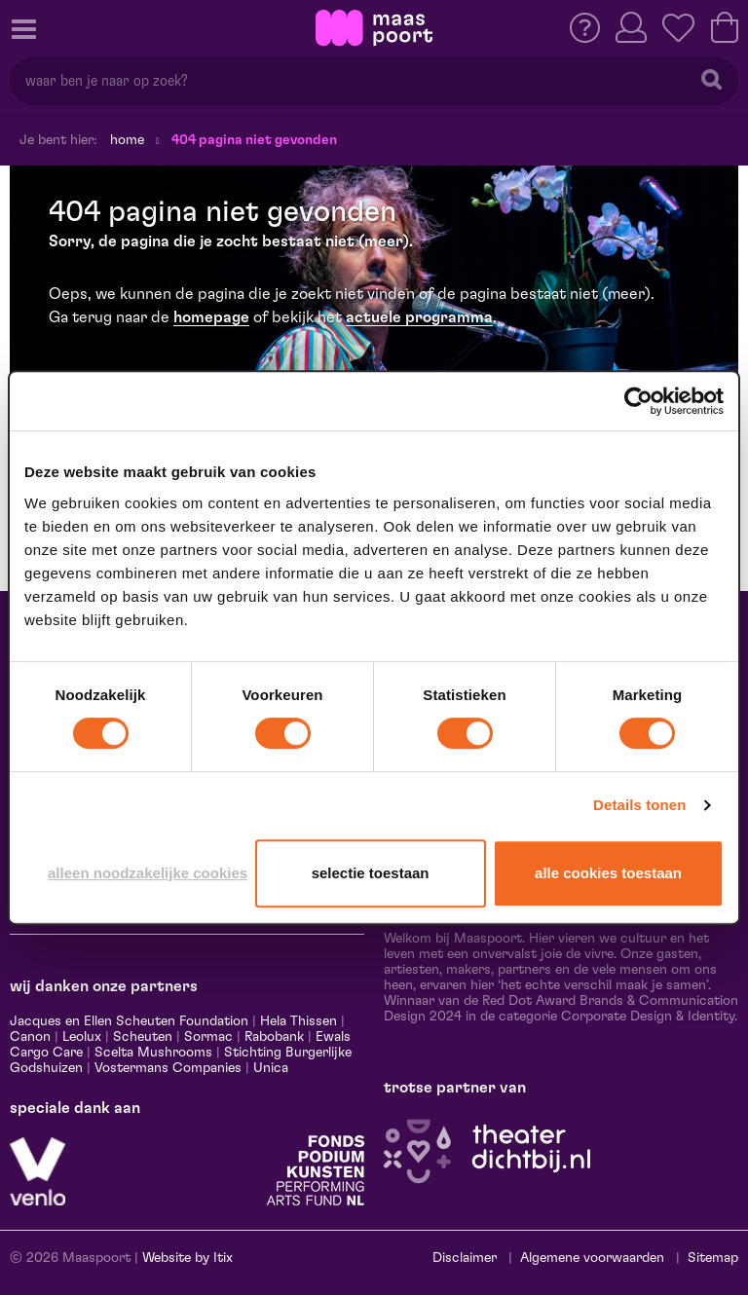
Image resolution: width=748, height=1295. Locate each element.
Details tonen (639, 804)
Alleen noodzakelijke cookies (147, 873)
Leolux (81, 1037)
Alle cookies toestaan (608, 873)
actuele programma (419, 317)
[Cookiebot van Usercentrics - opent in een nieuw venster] (638, 401)
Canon (30, 1037)
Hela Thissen (298, 1021)
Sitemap (713, 1258)
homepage (211, 317)
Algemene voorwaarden (592, 1258)
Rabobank (274, 1037)
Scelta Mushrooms (151, 1052)
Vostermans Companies (168, 1068)
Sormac (208, 1037)
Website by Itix (187, 1258)
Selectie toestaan (371, 873)
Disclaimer (464, 1258)
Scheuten (142, 1037)
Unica (270, 1068)
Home (127, 140)
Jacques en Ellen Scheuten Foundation (129, 1021)
